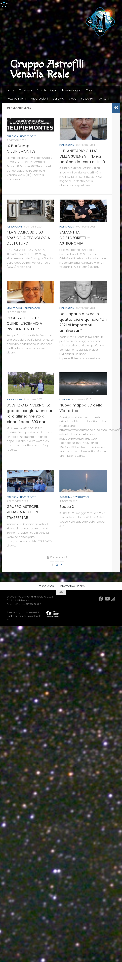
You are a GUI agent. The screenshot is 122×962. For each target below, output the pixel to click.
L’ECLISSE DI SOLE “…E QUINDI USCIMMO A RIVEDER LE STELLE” (25, 323)
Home (10, 90)
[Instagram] (113, 598)
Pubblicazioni (39, 99)
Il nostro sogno (71, 90)
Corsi (89, 90)
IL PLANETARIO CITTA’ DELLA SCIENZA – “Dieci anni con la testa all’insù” (82, 156)
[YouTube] (107, 598)
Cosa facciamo (46, 90)
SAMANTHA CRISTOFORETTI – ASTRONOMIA (74, 237)
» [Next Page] (61, 564)
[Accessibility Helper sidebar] (4, 4)
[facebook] (101, 598)
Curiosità (58, 99)
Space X (66, 505)
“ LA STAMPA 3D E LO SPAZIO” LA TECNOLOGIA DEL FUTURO (28, 237)
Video (72, 99)
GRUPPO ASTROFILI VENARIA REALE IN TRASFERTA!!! (23, 511)
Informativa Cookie (72, 585)
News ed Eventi (16, 99)
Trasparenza (45, 585)
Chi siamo (25, 90)
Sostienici (87, 99)
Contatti (103, 99)
